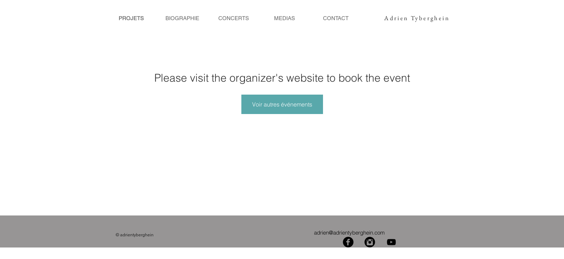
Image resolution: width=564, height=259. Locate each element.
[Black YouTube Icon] (391, 242)
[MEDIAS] (284, 18)
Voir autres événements (282, 104)
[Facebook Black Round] (348, 242)
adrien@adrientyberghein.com (349, 232)
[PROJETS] (131, 18)
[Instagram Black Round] (369, 242)
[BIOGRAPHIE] (182, 18)
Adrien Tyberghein (417, 18)
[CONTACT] (335, 18)
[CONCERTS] (233, 18)
